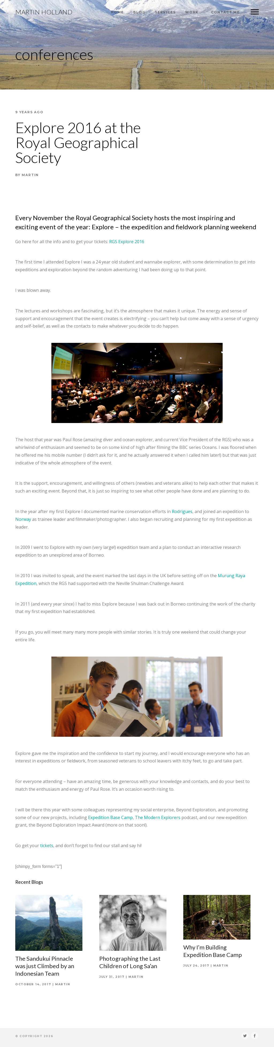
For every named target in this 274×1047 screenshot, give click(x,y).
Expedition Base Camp (110, 817)
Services (165, 12)
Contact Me (225, 12)
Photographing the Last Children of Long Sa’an (130, 962)
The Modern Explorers (157, 817)
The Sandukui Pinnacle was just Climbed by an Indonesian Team (44, 966)
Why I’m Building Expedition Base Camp (212, 951)
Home (117, 12)
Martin (62, 984)
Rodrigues (182, 511)
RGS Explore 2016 (126, 242)
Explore (103, 227)
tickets (46, 845)
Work (192, 12)
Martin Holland (43, 12)
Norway (23, 519)
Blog (139, 12)
